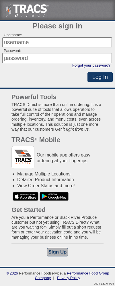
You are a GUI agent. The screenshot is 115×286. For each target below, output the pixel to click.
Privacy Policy (68, 278)
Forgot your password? (91, 65)
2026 (14, 273)
